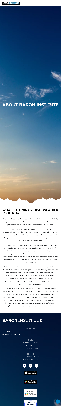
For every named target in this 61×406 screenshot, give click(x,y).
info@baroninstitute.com (11, 334)
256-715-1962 (6, 331)
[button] (58, 3)
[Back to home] (11, 3)
